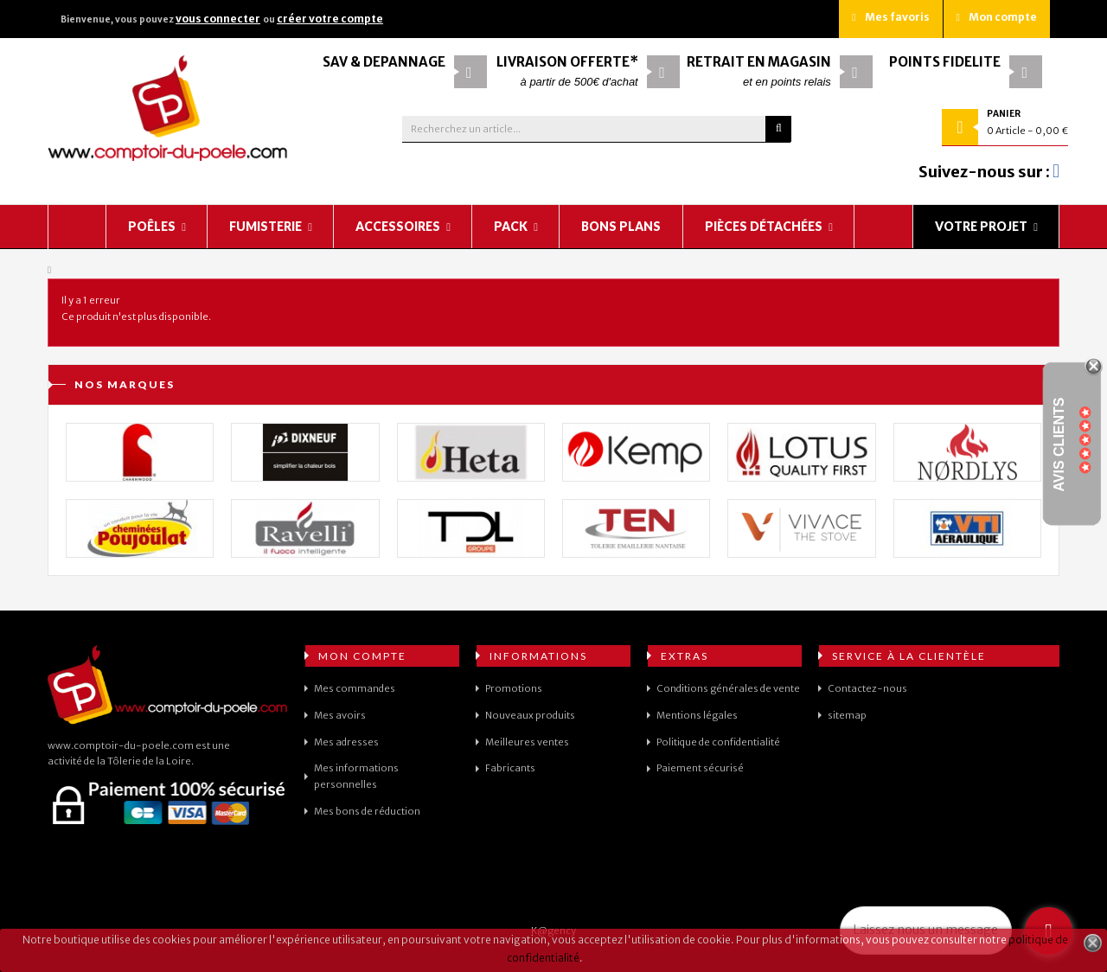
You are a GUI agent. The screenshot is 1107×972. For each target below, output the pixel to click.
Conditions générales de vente (728, 688)
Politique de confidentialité (718, 742)
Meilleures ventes (527, 742)
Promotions (513, 688)
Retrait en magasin (759, 62)
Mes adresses (346, 742)
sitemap (847, 715)
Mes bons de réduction (367, 811)
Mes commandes (354, 688)
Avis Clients (1059, 445)
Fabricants (510, 768)
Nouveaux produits (530, 715)
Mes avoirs (340, 715)
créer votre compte (330, 18)
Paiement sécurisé (700, 768)
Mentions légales (697, 715)
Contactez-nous (867, 688)
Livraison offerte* (567, 62)
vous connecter (218, 18)
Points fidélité (945, 62)
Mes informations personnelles (356, 776)
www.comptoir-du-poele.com (121, 745)
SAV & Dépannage (384, 62)
